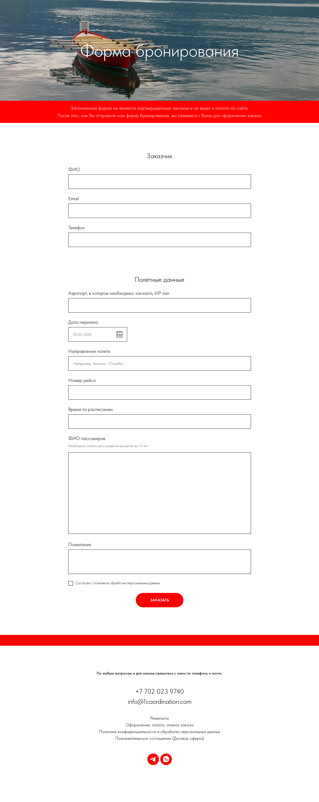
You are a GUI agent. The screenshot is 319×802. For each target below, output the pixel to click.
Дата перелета (83, 322)
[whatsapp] (166, 759)
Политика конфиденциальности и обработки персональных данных (159, 731)
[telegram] (153, 759)
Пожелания (79, 544)
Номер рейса (82, 380)
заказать (159, 600)
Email (73, 198)
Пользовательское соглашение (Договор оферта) (159, 738)
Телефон (76, 227)
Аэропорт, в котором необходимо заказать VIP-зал (118, 293)
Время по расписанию (90, 409)
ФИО (74, 169)
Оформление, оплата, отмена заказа (160, 724)
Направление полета (89, 351)
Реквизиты (159, 718)
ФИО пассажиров (86, 438)
